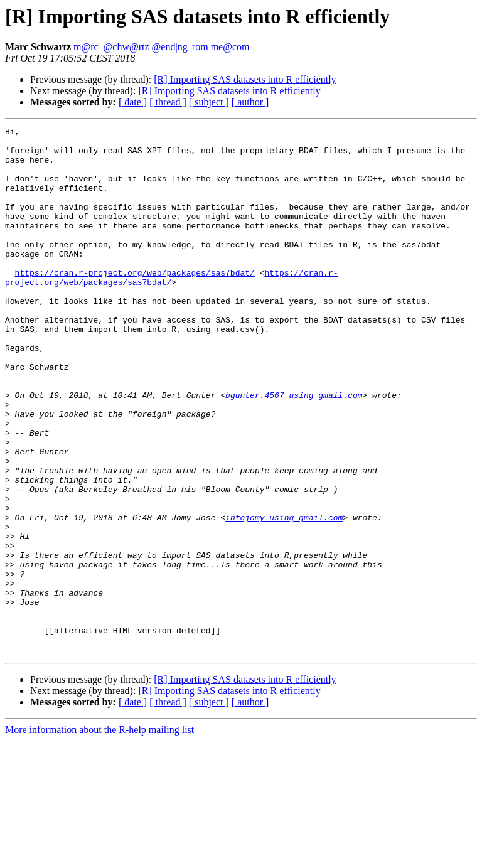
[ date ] (133, 102)
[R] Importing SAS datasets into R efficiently (245, 79)
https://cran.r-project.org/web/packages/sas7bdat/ (135, 302)
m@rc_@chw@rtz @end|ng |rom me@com (161, 46)
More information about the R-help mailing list (99, 835)
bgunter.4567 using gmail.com (293, 449)
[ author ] (250, 102)
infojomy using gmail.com (284, 596)
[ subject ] (209, 102)
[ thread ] (167, 102)
